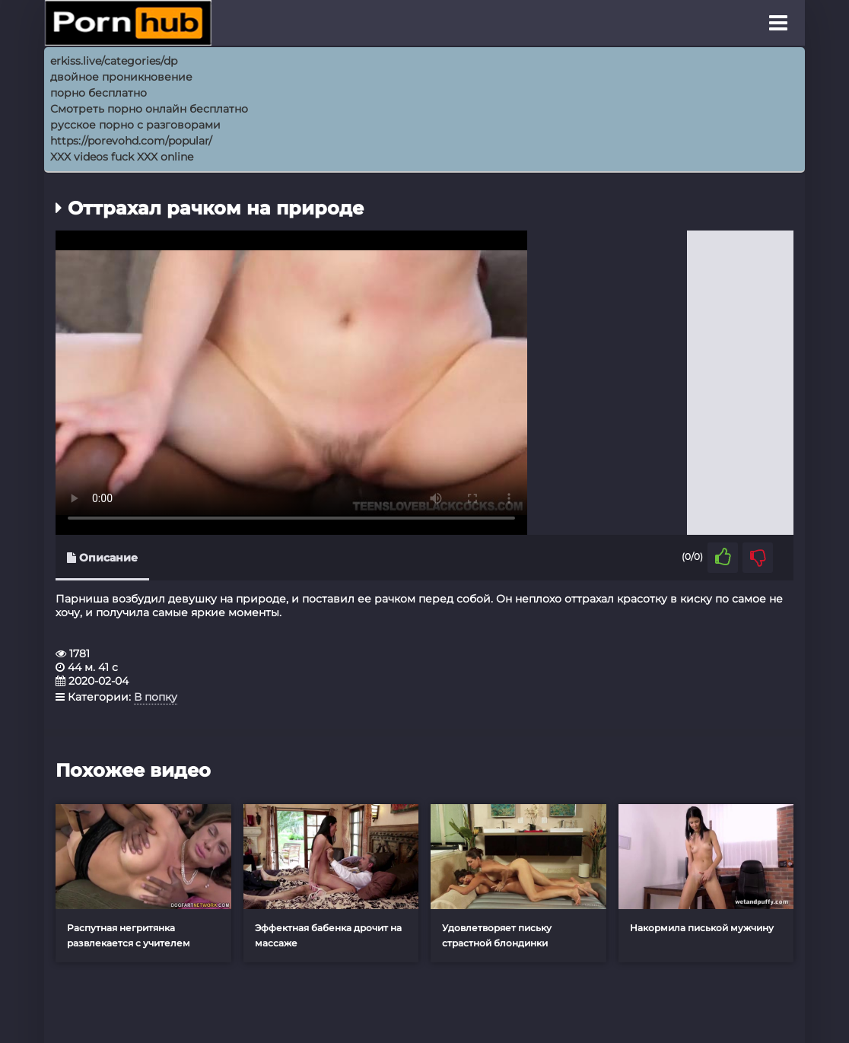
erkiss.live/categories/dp (113, 61)
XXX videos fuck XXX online (121, 157)
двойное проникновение (121, 77)
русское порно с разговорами (135, 125)
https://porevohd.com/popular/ (131, 141)
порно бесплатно (98, 93)
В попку (155, 697)
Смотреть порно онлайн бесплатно (149, 109)
